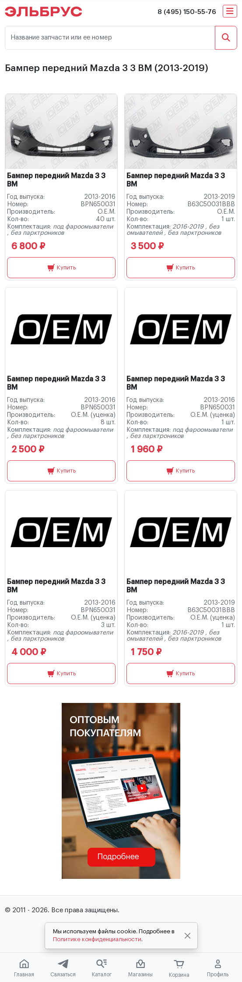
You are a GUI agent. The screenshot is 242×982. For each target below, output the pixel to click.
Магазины (140, 968)
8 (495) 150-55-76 (187, 12)
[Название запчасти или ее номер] (110, 38)
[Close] (187, 936)
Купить (61, 267)
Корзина (179, 969)
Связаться (63, 968)
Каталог (102, 968)
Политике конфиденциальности (97, 939)
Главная (24, 968)
